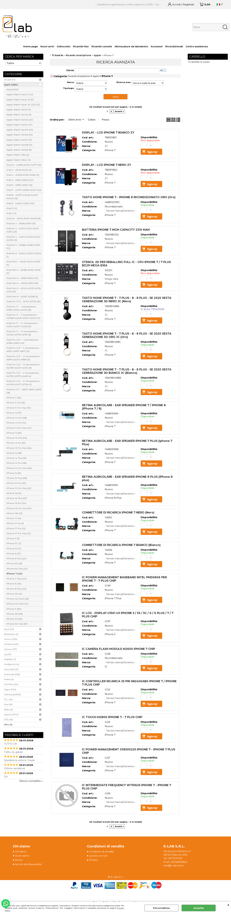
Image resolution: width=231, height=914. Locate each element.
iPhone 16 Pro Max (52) (18, 508)
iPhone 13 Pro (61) (16, 443)
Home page (30, 46)
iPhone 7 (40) (14, 573)
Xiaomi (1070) (11, 714)
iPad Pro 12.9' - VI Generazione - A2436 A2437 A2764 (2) (23, 383)
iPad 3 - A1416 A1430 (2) (18, 170)
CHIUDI (228, 905)
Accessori (157, 46)
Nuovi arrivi (47, 46)
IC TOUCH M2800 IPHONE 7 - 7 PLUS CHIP (112, 717)
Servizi (18, 860)
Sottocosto (63, 46)
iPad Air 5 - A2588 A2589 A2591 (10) (23, 246)
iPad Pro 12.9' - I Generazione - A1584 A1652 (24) (22, 341)
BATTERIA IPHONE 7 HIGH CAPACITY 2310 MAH (116, 229)
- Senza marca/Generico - (120, 210)
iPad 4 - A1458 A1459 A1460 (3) (22, 175)
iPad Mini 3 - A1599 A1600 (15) (22, 278)
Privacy (93, 860)
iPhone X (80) (13, 609)
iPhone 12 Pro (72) (16, 422)
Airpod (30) (12, 89)
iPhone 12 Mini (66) (16, 417)
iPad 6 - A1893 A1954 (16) (19, 185)
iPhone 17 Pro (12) (16, 528)
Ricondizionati (174, 46)
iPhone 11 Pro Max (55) (18, 407)
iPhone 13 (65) (13, 433)
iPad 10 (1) (11, 208)
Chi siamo (21, 851)
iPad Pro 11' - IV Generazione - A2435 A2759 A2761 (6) (22, 333)
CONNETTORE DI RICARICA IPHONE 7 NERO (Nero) (118, 512)
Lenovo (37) (10, 649)
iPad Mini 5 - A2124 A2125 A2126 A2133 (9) (23, 290)
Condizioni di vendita (101, 851)
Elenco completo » (31, 780)
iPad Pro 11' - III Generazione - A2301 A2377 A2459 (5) (22, 325)
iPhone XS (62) (14, 619)
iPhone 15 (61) (13, 473)
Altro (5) (8, 724)
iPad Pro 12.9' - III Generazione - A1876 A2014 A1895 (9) (23, 358)
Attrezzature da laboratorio (131, 46)
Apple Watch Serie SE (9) (20, 99)
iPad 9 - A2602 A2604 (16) (20, 203)
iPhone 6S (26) (14, 563)
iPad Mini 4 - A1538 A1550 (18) (22, 283)
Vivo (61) (8, 704)
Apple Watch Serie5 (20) (19, 129)
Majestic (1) (10, 659)
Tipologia (68, 88)
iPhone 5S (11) (13, 548)
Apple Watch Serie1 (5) (18, 109)
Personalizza (161, 907)
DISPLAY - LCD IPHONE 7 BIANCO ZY (108, 132)
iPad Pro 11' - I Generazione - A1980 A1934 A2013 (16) (21, 308)
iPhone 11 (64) (13, 397)
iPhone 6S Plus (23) (16, 568)
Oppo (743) (10, 689)
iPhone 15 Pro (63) (16, 483)
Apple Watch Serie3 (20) (19, 119)
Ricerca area (123, 82)
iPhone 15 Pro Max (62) (18, 488)
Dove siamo (22, 856)
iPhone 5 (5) (12, 538)
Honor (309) (10, 639)
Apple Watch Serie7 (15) (19, 139)
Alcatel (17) (9, 79)
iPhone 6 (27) (13, 553)
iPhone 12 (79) (13, 412)
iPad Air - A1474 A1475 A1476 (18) (23, 218)
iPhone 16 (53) (13, 493)
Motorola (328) (12, 674)
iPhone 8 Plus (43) (16, 588)
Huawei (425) (11, 644)
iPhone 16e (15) (14, 513)
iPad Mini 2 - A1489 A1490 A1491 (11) (23, 271)
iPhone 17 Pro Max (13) (18, 533)
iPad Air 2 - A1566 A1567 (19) (21, 223)
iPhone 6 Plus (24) (16, 558)
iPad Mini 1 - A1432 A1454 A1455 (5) (23, 263)
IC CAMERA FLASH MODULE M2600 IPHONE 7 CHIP (118, 649)
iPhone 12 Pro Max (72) (18, 428)
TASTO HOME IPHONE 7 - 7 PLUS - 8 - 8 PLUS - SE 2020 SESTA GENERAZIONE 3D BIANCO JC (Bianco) (126, 371)
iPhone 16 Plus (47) (16, 498)
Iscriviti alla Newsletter (28, 864)
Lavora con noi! (98, 856)
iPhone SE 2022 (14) (17, 603)
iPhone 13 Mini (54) (16, 438)
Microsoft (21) (11, 669)
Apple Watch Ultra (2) (17, 154)
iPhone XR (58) (14, 614)
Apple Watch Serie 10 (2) (19, 94)
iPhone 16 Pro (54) (16, 503)
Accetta (199, 907)
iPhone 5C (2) (13, 543)
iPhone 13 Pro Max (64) (18, 448)
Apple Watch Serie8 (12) (19, 144)
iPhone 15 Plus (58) (16, 478)
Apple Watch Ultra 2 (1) (18, 160)
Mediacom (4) (11, 664)
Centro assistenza (197, 46)
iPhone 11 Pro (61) (15, 402)
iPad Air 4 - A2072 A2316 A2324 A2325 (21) (23, 238)
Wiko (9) (8, 709)
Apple (96, 76)
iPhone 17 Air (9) (15, 523)
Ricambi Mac (81, 46)
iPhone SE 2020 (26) (17, 598)
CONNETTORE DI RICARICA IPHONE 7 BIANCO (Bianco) (121, 545)
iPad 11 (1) (11, 213)
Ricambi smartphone (79, 76)
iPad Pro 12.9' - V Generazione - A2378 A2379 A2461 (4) (23, 374)
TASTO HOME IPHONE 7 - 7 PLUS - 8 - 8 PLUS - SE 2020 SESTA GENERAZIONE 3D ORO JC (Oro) (126, 335)
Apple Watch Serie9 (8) (18, 149)
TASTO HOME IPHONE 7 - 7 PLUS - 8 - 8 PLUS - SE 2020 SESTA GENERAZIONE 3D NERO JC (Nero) (126, 299)
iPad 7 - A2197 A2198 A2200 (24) (23, 190)
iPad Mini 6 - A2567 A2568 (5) (22, 296)
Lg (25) (7, 654)
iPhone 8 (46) (13, 583)
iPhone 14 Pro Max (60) (19, 468)
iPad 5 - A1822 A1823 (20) (19, 180)
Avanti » (119, 111)
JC (106, 314)
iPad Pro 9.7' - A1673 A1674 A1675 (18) (24, 391)
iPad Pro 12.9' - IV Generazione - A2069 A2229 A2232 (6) (23, 366)
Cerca (70, 70)
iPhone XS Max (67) (17, 624)
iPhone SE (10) (14, 593)
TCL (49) (8, 699)
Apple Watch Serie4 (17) (19, 124)
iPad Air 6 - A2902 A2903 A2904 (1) (23, 255)
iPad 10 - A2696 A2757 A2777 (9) (23, 165)
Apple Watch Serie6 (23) (19, 134)
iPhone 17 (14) (13, 518)
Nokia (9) (9, 679)
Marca (70, 82)
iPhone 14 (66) (14, 453)
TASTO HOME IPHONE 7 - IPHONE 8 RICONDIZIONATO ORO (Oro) (128, 197)
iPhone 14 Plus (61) (16, 458)
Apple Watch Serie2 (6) (18, 114)
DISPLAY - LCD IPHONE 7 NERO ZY (106, 164)
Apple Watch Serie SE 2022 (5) (23, 104)
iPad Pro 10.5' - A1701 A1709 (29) (23, 301)
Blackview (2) (11, 634)
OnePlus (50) (11, 684)
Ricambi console (101, 46)
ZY (106, 146)
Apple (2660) (11, 84)
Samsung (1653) (12, 694)
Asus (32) (9, 629)
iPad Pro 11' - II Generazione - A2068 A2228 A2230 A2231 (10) (23, 316)
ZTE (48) (8, 719)
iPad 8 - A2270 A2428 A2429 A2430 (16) (22, 196)
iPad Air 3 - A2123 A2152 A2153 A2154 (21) (22, 230)
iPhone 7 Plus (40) (16, 578)
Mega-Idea (111, 279)
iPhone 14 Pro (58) (16, 463)
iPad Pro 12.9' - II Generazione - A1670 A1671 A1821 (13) (23, 349)
